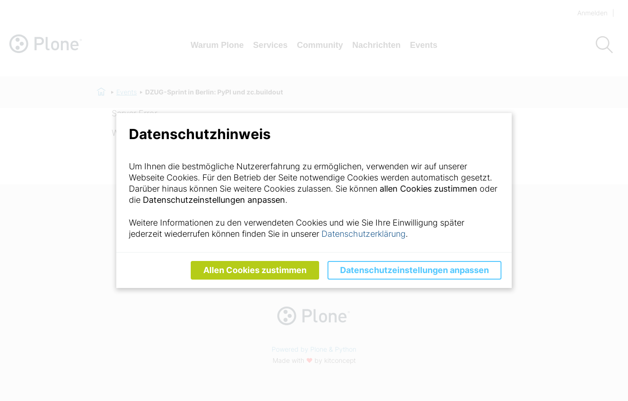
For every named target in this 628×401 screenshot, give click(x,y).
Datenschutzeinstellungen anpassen (414, 270)
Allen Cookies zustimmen (255, 270)
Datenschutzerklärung (363, 234)
